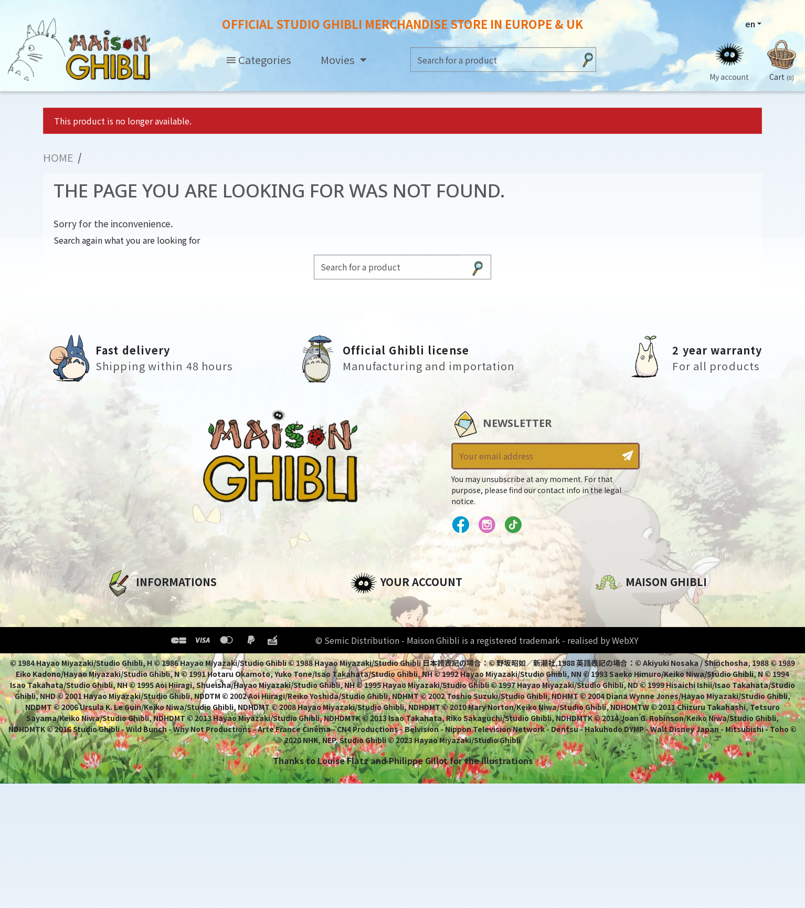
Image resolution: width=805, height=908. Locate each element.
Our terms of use (143, 642)
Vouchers (370, 660)
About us (125, 606)
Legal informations (148, 624)
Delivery (123, 678)
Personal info (379, 606)
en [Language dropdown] (750, 23)
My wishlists (377, 678)
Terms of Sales (137, 660)
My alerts (370, 696)
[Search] (493, 59)
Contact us (619, 719)
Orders (365, 624)
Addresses (373, 642)
